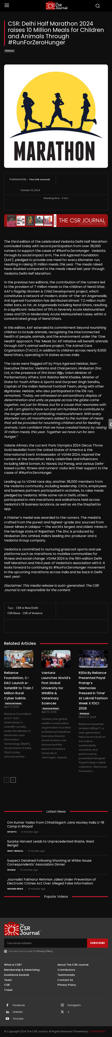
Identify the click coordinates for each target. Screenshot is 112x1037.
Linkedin (18, 1012)
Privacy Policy (45, 951)
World (11, 869)
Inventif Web (97, 1031)
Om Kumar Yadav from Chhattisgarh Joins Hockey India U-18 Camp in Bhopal (55, 824)
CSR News (13, 613)
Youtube (18, 1018)
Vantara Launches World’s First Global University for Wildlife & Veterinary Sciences (56, 688)
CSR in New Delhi (27, 607)
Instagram (74, 1005)
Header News (15, 888)
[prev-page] (6, 780)
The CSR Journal (39, 179)
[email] (45, 943)
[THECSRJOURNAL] (57, 5)
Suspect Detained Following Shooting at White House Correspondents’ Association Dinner (49, 862)
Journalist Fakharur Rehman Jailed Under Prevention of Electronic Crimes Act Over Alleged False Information (51, 881)
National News (13, 703)
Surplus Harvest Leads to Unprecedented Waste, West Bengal (50, 843)
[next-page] (13, 780)
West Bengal (15, 851)
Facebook (19, 1005)
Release (9, 51)
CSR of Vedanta (32, 613)
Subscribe (97, 943)
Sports (12, 831)
